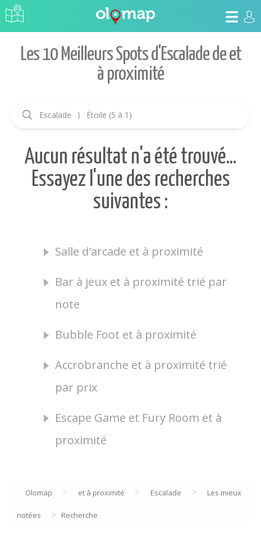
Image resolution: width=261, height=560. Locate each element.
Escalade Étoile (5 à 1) (85, 115)
